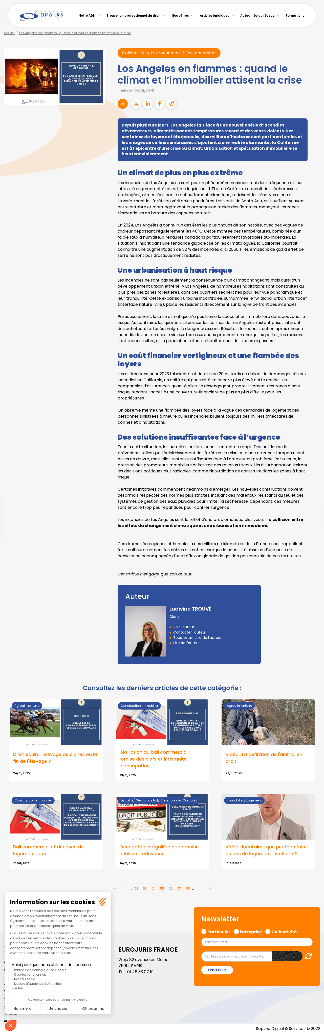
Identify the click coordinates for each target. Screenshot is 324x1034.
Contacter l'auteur (189, 632)
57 (179, 889)
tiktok (314, 547)
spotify (314, 537)
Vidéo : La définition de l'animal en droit (264, 758)
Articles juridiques (214, 15)
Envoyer (217, 970)
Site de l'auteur (186, 642)
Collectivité (284, 931)
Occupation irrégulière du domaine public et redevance (159, 850)
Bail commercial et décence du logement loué (48, 850)
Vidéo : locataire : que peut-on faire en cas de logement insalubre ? (266, 850)
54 (154, 889)
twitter (314, 497)
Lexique (10, 1013)
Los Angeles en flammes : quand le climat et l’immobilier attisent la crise (75, 33)
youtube (314, 517)
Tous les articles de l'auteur (197, 637)
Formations (295, 15)
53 (145, 889)
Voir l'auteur (183, 626)
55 (162, 889)
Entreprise (251, 931)
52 (136, 889)
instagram (314, 527)
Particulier (218, 931)
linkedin (314, 507)
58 (188, 889)
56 (171, 889)
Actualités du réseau (257, 15)
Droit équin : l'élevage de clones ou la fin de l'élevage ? (55, 758)
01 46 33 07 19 (140, 972)
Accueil (9, 33)
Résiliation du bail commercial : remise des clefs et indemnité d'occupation (154, 759)
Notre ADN (87, 15)
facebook (314, 487)
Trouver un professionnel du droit (133, 15)
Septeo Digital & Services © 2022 (288, 1029)
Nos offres (180, 15)
